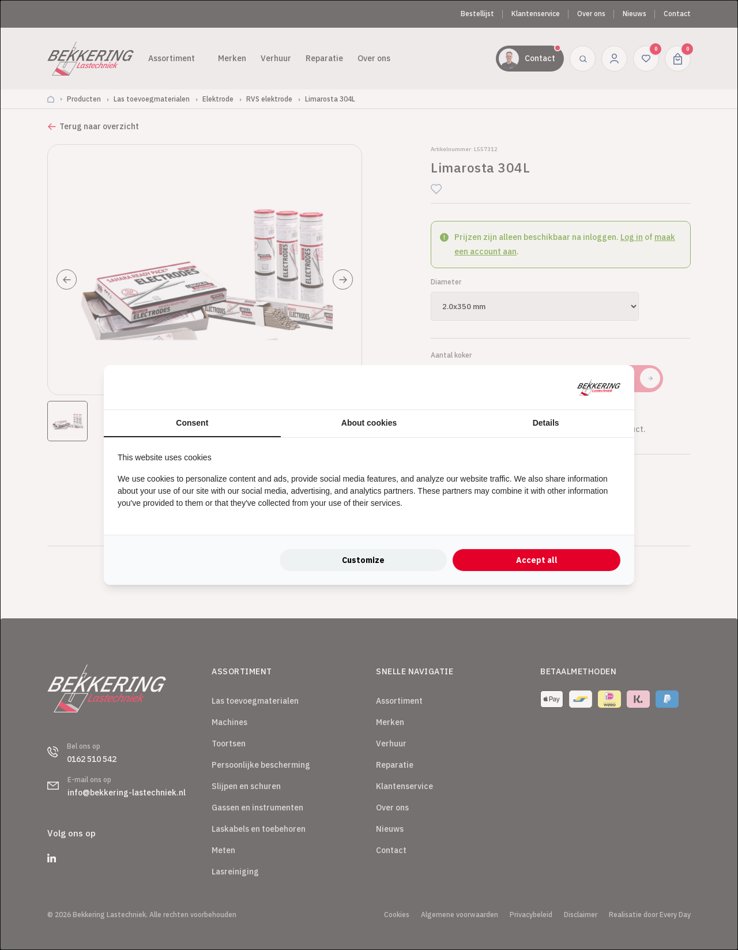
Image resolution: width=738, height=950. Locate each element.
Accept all (537, 560)
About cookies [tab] (369, 422)
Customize (363, 560)
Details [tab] (546, 422)
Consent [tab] (192, 422)
